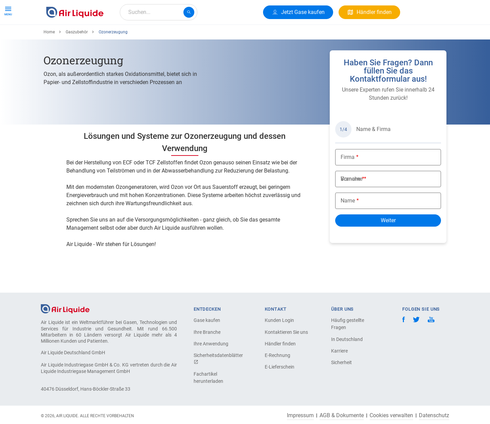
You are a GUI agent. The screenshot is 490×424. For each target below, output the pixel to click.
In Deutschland (347, 339)
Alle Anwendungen (130, 36)
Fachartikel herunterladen (208, 377)
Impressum (300, 415)
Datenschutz (434, 415)
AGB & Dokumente (342, 415)
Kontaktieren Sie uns (286, 332)
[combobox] (158, 12)
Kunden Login (279, 320)
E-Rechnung (277, 355)
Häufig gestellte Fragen (347, 323)
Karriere (204, 36)
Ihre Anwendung (211, 343)
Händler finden (280, 343)
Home (49, 57)
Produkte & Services (73, 36)
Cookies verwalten (391, 415)
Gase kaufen (207, 320)
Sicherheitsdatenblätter (217, 358)
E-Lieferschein (279, 367)
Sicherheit (341, 362)
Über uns (173, 36)
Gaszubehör (77, 57)
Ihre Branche (207, 332)
